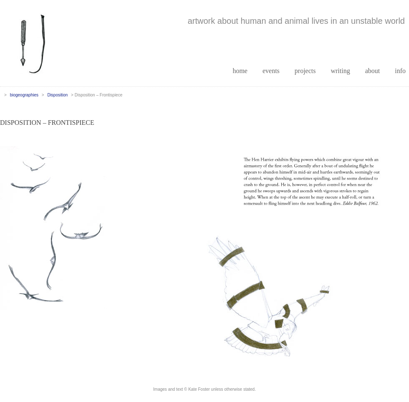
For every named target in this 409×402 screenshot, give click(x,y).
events (271, 70)
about (372, 70)
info (400, 70)
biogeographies (24, 95)
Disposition (57, 95)
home (239, 70)
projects (305, 70)
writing (340, 70)
